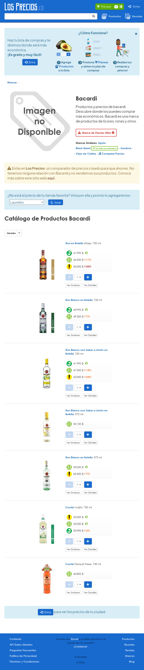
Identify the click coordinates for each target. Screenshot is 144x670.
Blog (131, 661)
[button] (78, 277)
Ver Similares (73, 285)
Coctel (69, 507)
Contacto (15, 639)
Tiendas (129, 650)
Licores (11, 233)
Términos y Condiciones (24, 661)
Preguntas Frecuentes (23, 650)
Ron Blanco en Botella (79, 299)
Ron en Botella (74, 243)
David (74, 639)
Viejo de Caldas (86, 153)
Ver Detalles (90, 285)
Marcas (12, 82)
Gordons (126, 148)
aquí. (51, 178)
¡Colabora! (80, 646)
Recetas (129, 644)
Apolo (102, 142)
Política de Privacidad (23, 655)
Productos (128, 639)
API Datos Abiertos (21, 644)
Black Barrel (83, 148)
